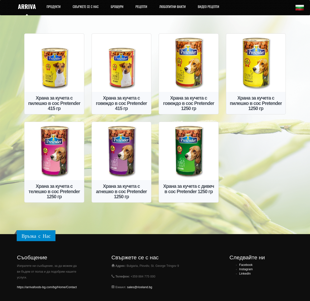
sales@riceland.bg (139, 287)
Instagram (246, 269)
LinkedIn (245, 273)
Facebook (246, 265)
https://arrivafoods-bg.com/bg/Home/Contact (47, 287)
